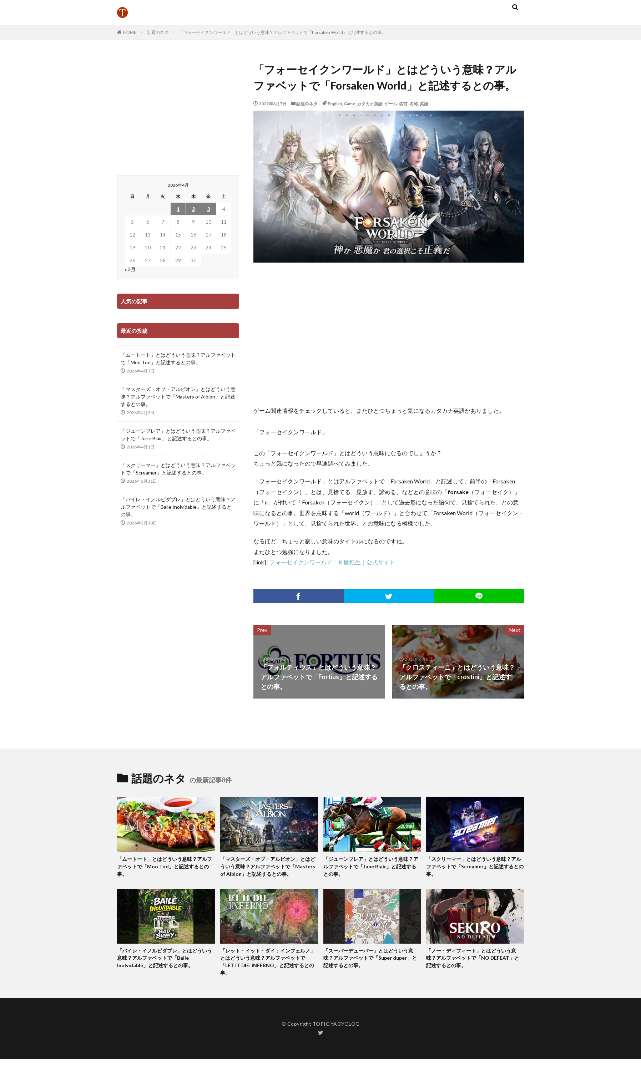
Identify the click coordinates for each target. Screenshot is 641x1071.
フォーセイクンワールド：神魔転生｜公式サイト (332, 562)
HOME (129, 32)
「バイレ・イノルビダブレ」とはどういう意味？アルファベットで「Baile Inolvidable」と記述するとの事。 (178, 506)
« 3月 (130, 269)
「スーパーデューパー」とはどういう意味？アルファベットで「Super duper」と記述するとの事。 (371, 969)
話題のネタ (157, 32)
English (335, 103)
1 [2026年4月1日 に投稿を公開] (178, 209)
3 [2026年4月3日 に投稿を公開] (208, 209)
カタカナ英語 (370, 103)
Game (349, 103)
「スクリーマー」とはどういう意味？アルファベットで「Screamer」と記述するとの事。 (178, 469)
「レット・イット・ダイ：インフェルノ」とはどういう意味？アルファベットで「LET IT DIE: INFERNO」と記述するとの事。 (268, 973)
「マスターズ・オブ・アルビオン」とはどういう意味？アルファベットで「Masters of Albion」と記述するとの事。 (178, 396)
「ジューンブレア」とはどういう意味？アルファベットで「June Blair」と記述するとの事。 (178, 434)
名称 (413, 103)
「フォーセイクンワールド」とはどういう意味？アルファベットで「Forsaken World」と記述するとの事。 (282, 32)
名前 (403, 103)
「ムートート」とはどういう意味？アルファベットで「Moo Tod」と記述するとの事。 (178, 358)
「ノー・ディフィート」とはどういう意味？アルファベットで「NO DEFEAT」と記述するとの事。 (474, 969)
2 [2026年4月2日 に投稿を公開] (193, 209)
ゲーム (390, 103)
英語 (424, 103)
